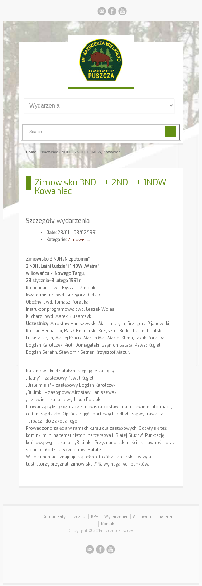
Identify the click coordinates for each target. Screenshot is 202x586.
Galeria (165, 516)
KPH (94, 516)
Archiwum (143, 516)
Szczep (78, 516)
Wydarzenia (115, 516)
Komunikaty (54, 516)
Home (31, 152)
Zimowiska (79, 240)
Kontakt (108, 524)
